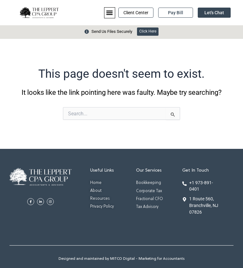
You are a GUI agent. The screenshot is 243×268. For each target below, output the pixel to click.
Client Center (135, 12)
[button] (109, 12)
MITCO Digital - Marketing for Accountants (147, 259)
